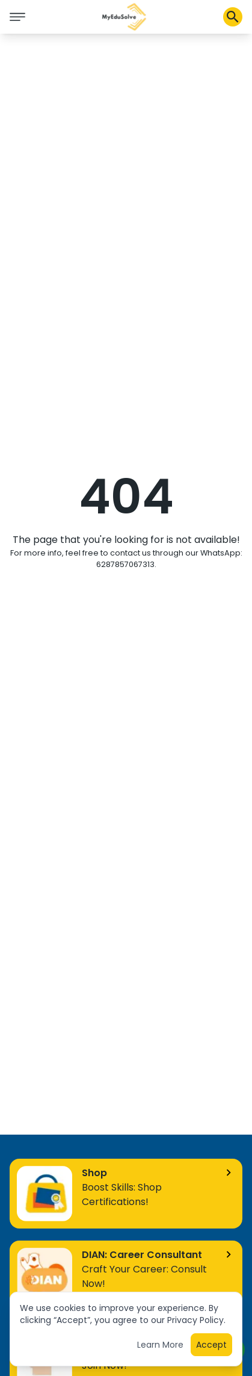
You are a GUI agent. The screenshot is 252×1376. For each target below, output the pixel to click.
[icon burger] (17, 17)
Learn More (160, 1347)
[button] (124, 16)
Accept (211, 1347)
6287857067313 (125, 564)
